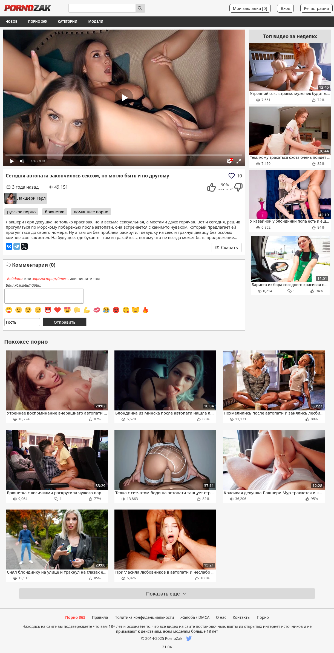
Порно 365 (37, 21)
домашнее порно (91, 211)
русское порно (21, 211)
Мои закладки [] (250, 8)
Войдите (15, 278)
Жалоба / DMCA (194, 617)
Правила (100, 617)
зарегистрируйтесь (50, 278)
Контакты (241, 617)
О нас (221, 617)
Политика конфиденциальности (144, 617)
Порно (263, 617)
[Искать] (140, 8)
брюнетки (55, 211)
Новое (11, 21)
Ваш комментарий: (23, 285)
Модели (95, 21)
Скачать (226, 247)
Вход (285, 8)
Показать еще (166, 593)
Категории (67, 21)
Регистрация (316, 8)
